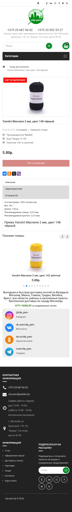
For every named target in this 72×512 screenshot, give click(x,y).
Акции (8, 471)
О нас (7, 450)
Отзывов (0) (11, 195)
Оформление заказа (14, 456)
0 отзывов (21, 130)
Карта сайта (11, 481)
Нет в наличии (35, 163)
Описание (10, 182)
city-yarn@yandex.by (19, 394)
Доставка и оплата (14, 461)
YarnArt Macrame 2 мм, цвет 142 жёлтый (36, 275)
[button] (62, 236)
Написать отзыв (39, 130)
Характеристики (13, 189)
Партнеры (10, 466)
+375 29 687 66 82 (20, 30)
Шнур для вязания (19, 67)
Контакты (9, 476)
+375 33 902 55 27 (50, 30)
